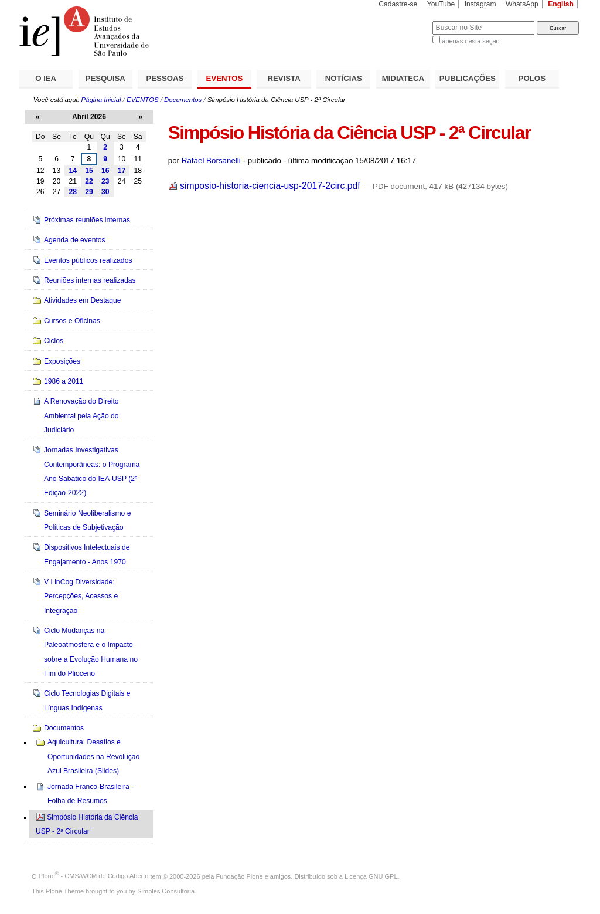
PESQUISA (105, 78)
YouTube (441, 4)
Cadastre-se (398, 4)
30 (105, 192)
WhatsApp (522, 4)
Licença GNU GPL (371, 875)
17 (122, 171)
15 (89, 171)
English (561, 4)
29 (89, 192)
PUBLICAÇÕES (467, 78)
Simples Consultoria (166, 891)
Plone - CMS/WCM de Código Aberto (94, 875)
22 (89, 181)
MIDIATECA (403, 78)
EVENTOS (224, 78)
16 (105, 171)
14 (73, 171)
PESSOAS (165, 78)
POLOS (532, 78)
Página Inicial (101, 99)
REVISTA (284, 78)
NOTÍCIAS (343, 78)
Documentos (183, 99)
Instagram (480, 4)
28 (73, 192)
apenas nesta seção (470, 41)
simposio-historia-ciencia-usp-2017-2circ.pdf (265, 186)
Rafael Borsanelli (211, 160)
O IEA (45, 78)
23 (105, 181)
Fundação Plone (239, 875)
